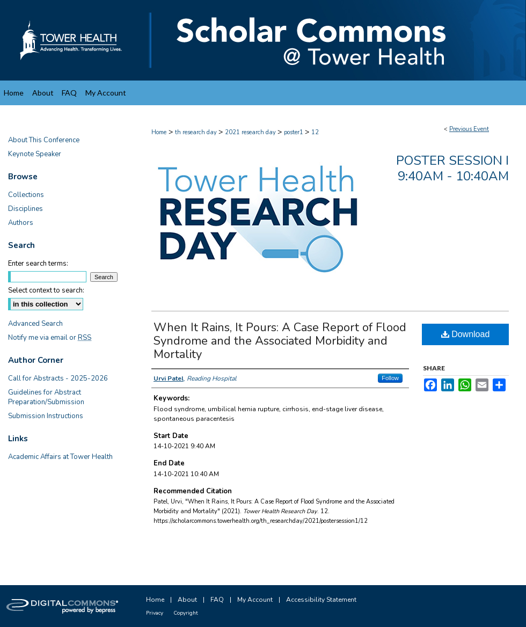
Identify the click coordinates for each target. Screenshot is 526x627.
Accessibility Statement (321, 599)
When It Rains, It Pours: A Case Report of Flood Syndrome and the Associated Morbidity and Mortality (280, 340)
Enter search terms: (38, 263)
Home (158, 132)
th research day (196, 132)
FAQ (217, 599)
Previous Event (469, 129)
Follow (390, 378)
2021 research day (251, 132)
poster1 (294, 132)
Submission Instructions (45, 416)
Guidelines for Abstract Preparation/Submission (46, 397)
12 (315, 132)
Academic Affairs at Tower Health (60, 457)
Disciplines (25, 209)
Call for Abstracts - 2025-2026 (58, 378)
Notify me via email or (49, 337)
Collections (26, 195)
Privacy (154, 613)
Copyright (185, 613)
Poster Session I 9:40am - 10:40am (452, 168)
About (187, 599)
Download (465, 334)
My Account (255, 599)
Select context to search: (46, 290)
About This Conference (43, 140)
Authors (20, 223)
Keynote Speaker (34, 154)
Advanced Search (35, 324)
